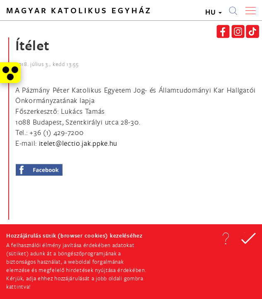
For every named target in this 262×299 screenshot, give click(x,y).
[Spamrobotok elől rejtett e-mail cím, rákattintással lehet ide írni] (78, 143)
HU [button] (213, 12)
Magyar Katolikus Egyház (79, 10)
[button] (225, 238)
